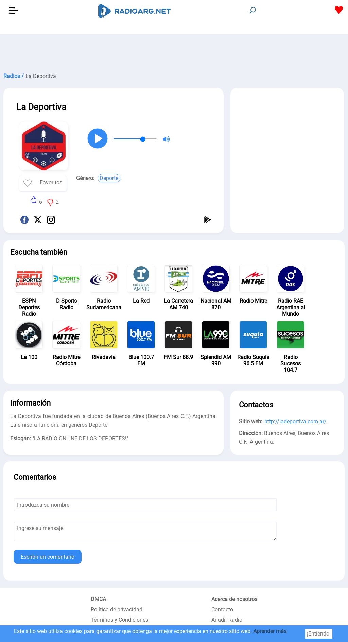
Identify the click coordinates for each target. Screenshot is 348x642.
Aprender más (269, 631)
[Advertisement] (174, 51)
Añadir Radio (226, 619)
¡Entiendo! (319, 633)
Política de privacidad (116, 609)
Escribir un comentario (47, 557)
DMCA (98, 599)
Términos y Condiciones (119, 619)
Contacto (222, 609)
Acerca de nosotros (234, 599)
